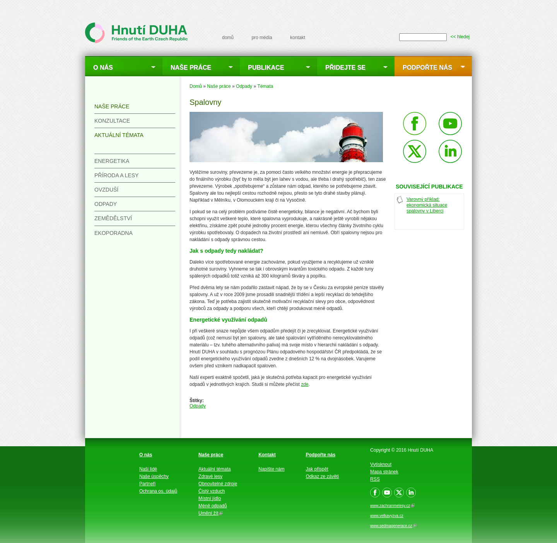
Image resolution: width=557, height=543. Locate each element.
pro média (261, 37)
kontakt (297, 37)
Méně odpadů (212, 506)
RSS (375, 479)
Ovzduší (106, 190)
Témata (265, 86)
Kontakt (267, 454)
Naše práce (191, 67)
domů (228, 37)
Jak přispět (317, 469)
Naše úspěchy (154, 476)
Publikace (266, 67)
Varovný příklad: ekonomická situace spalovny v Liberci (427, 205)
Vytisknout (380, 464)
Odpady (244, 86)
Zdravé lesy (210, 476)
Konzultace (112, 121)
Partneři (147, 483)
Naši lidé (148, 469)
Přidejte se (345, 67)
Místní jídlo (209, 498)
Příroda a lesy (116, 175)
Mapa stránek (384, 471)
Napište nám (271, 469)
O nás (103, 67)
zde (304, 384)
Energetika (111, 161)
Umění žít (210, 513)
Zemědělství (113, 218)
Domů (196, 86)
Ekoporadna (113, 233)
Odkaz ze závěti (322, 476)
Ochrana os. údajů (158, 491)
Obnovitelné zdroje (217, 483)
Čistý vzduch (211, 491)
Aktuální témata (119, 135)
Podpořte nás (427, 67)
